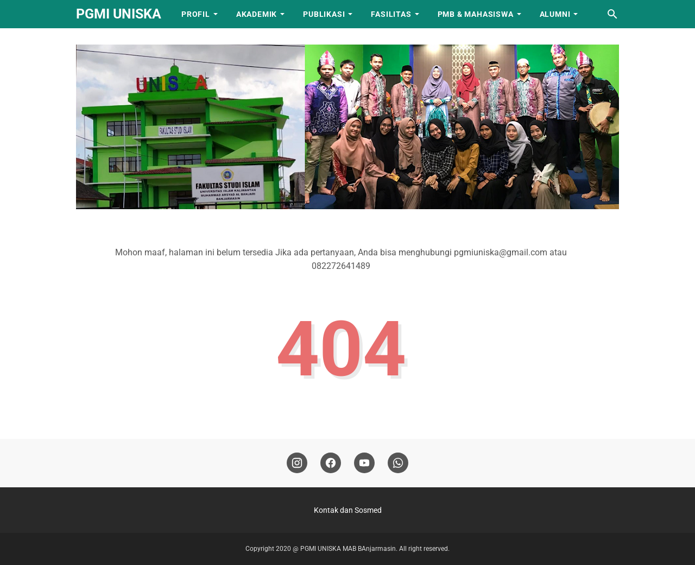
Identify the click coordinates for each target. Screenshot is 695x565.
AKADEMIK (256, 14)
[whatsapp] (398, 463)
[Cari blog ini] (612, 14)
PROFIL (195, 14)
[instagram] (297, 463)
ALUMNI (555, 14)
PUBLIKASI (324, 14)
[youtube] (364, 463)
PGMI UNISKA (118, 14)
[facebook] (330, 463)
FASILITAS (391, 14)
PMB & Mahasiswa (476, 14)
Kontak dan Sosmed (348, 510)
